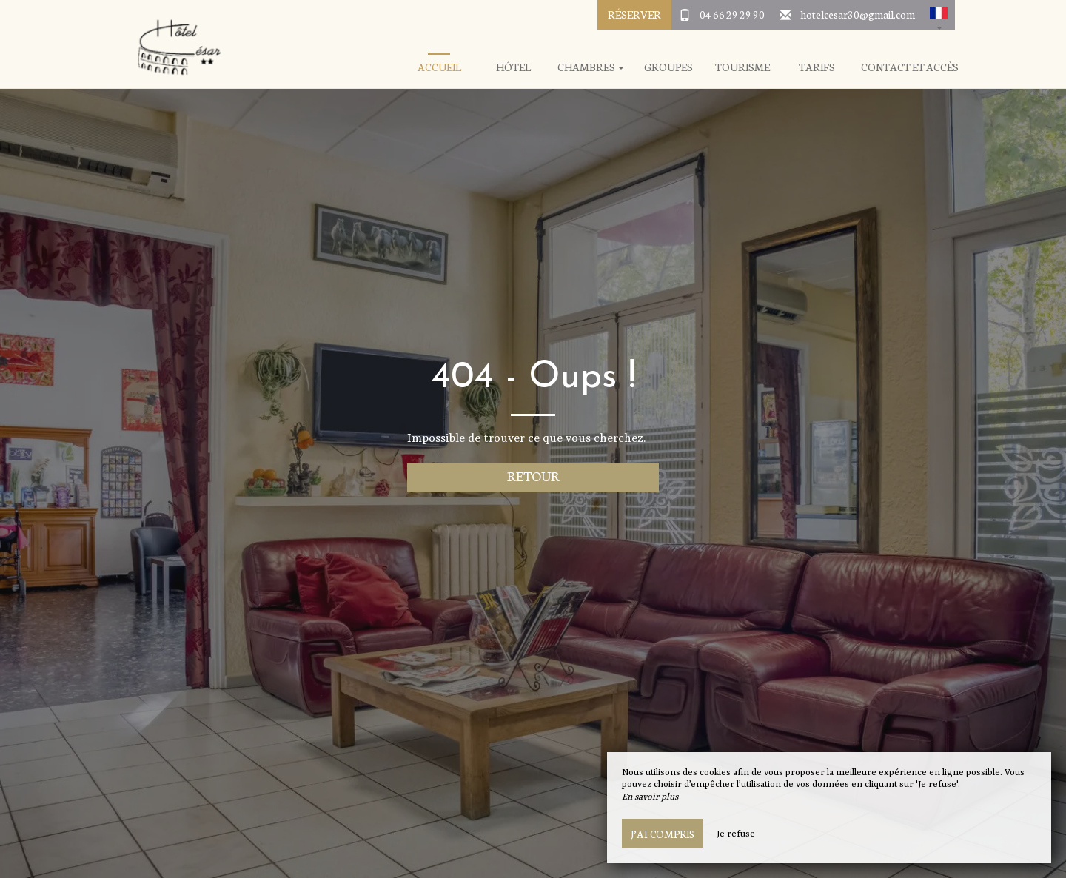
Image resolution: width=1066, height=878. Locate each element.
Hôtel (513, 67)
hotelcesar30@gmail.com (857, 14)
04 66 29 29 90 (732, 14)
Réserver (634, 14)
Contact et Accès (910, 67)
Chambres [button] (590, 67)
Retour (533, 475)
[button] (939, 14)
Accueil (439, 67)
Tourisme (742, 67)
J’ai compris (662, 833)
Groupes (668, 67)
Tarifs (817, 67)
